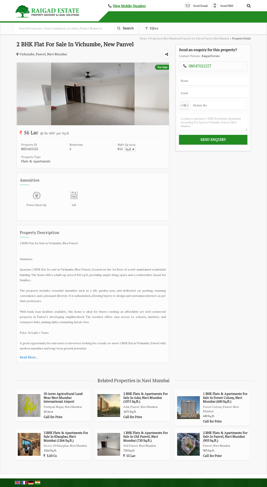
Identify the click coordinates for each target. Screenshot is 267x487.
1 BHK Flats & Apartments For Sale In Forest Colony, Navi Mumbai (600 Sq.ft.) (225, 398)
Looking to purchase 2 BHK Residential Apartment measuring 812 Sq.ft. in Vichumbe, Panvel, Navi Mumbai (213, 122)
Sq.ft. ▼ (130, 149)
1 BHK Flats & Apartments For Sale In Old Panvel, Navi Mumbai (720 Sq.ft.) (145, 437)
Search (125, 28)
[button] (129, 6)
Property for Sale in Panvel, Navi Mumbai (204, 38)
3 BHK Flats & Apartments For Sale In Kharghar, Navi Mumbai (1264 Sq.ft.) (66, 437)
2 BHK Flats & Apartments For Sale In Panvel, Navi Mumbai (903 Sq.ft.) (225, 437)
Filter (151, 28)
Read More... (29, 357)
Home (143, 38)
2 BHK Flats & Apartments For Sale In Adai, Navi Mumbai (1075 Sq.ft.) (145, 398)
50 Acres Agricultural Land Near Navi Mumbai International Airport (63, 398)
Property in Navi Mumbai (164, 38)
